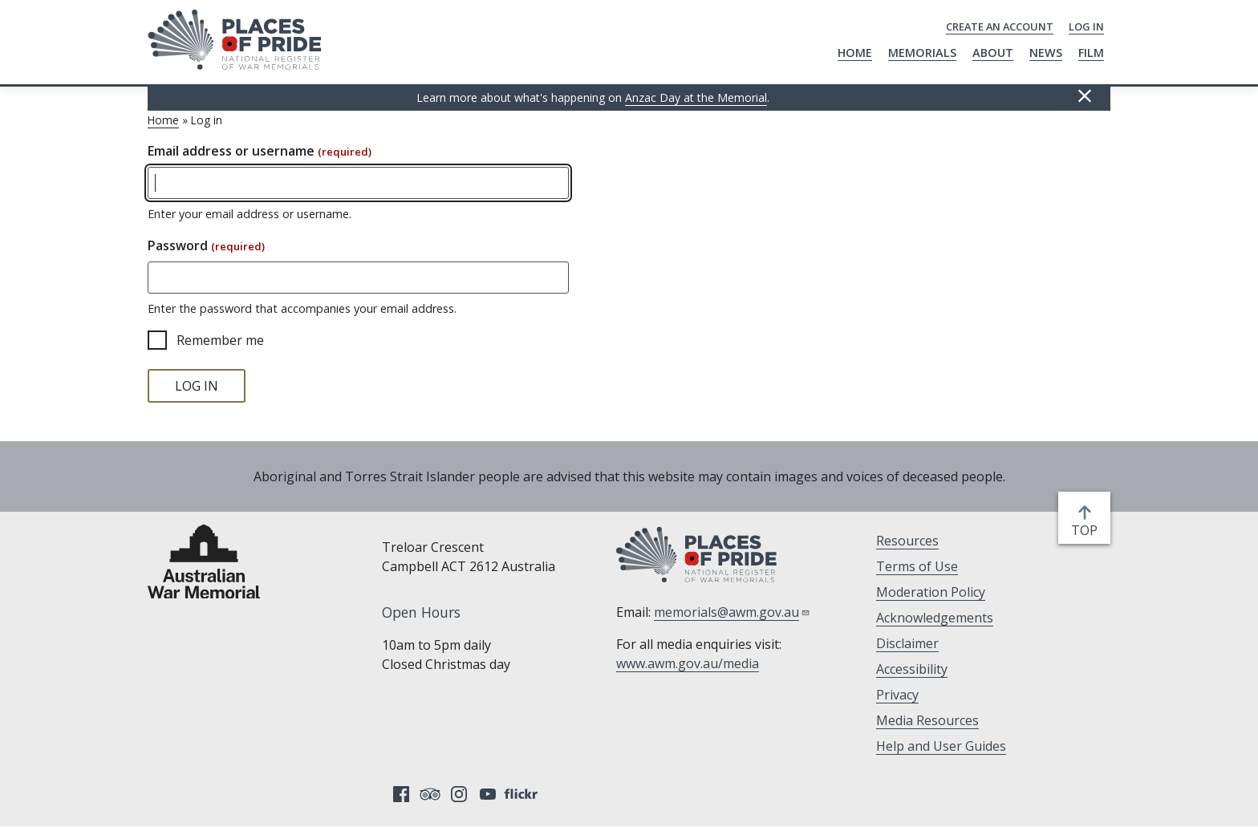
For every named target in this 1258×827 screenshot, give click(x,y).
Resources (907, 540)
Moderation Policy (930, 592)
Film (1091, 52)
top (1087, 530)
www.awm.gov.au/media (687, 663)
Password (206, 245)
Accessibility (912, 669)
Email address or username (259, 151)
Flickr (523, 794)
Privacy (897, 694)
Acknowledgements (934, 617)
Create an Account (999, 26)
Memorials (922, 52)
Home (855, 52)
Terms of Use (917, 566)
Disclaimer (907, 643)
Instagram (459, 794)
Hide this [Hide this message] (1085, 96)
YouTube (488, 794)
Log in (1086, 26)
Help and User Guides (941, 746)
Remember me (220, 340)
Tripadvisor (430, 794)
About (992, 52)
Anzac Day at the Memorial (696, 97)
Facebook (401, 794)
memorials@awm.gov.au (732, 612)
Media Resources (927, 720)
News (1045, 52)
